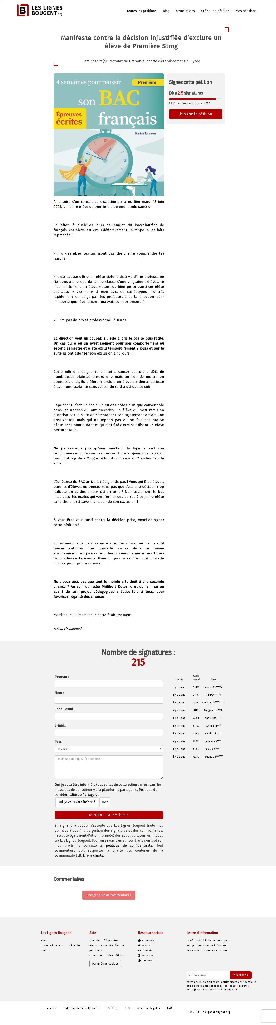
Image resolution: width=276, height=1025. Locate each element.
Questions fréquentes (103, 940)
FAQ (169, 1008)
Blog (166, 11)
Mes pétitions (246, 11)
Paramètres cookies (105, 963)
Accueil (52, 1008)
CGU (127, 1008)
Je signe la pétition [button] (196, 114)
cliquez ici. (231, 989)
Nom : (59, 693)
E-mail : (60, 725)
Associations (185, 11)
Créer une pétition (215, 11)
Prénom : (62, 677)
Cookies (112, 1008)
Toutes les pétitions (142, 11)
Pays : (59, 742)
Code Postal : (64, 709)
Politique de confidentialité (82, 1008)
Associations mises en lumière (61, 945)
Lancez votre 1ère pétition (106, 955)
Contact (46, 950)
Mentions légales (148, 1008)
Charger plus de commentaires (109, 895)
